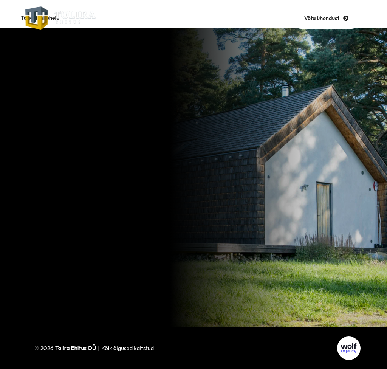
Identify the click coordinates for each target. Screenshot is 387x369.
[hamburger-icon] (193, 18)
